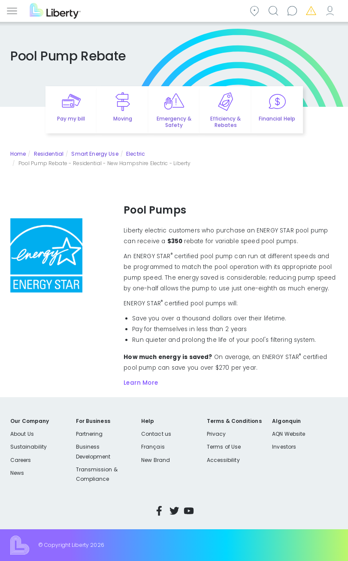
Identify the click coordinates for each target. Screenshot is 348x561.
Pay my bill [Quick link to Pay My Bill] (71, 118)
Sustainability (28, 446)
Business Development (93, 451)
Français (152, 446)
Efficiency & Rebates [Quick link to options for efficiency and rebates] (225, 122)
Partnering (89, 433)
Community (255, 10)
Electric (135, 153)
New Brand (155, 460)
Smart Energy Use (94, 153)
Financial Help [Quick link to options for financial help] (277, 118)
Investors (284, 446)
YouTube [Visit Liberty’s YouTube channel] (188, 510)
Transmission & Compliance (97, 474)
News (17, 473)
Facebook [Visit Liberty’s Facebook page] (159, 510)
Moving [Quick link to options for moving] (122, 118)
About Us (22, 433)
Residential (49, 153)
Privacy (216, 433)
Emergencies (312, 10)
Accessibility (223, 460)
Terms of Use (224, 446)
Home (18, 153)
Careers (20, 460)
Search (274, 10)
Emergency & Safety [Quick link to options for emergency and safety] (174, 122)
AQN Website (288, 433)
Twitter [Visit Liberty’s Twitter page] (174, 510)
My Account (331, 10)
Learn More (140, 383)
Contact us (293, 10)
